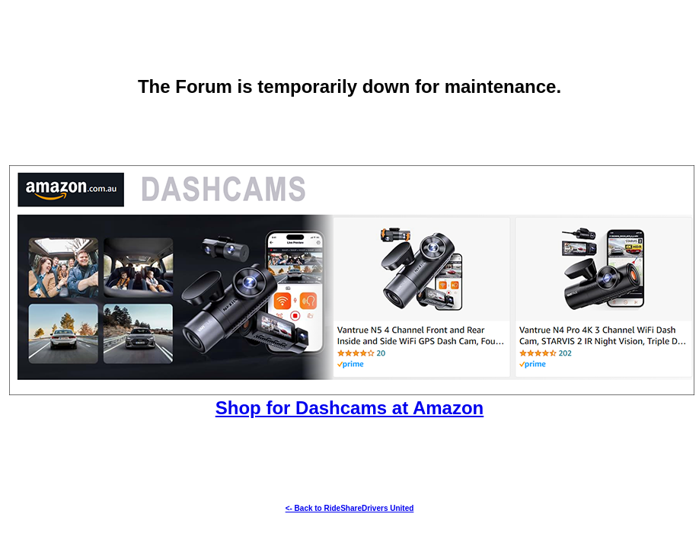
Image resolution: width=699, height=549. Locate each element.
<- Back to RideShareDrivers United (350, 508)
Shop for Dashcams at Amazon (349, 407)
